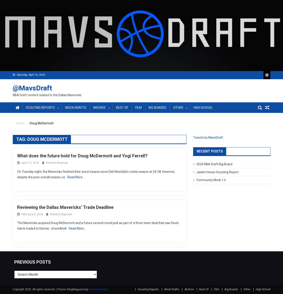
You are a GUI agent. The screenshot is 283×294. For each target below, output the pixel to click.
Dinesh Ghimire (98, 289)
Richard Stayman (57, 162)
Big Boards (157, 107)
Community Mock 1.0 (211, 180)
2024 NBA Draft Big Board (214, 164)
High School (203, 107)
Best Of (122, 107)
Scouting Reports (40, 107)
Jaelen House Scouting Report (217, 172)
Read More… (76, 177)
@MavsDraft (32, 88)
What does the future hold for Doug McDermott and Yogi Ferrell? (82, 155)
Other (178, 107)
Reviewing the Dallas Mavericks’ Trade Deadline (65, 207)
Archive (99, 107)
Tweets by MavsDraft (208, 137)
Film (138, 107)
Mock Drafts (75, 107)
